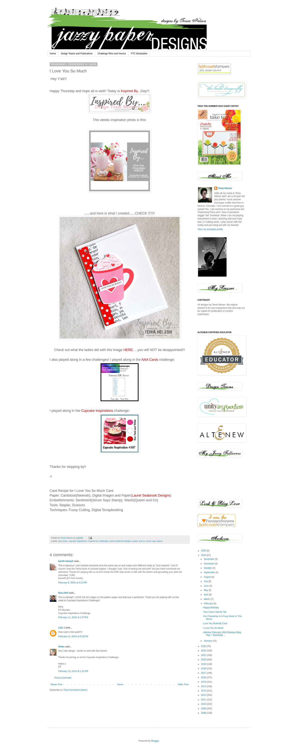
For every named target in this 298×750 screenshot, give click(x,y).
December (209, 559)
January (208, 640)
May (206, 590)
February (208, 603)
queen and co (138, 541)
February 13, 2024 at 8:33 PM (73, 636)
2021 (204, 655)
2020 (204, 659)
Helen (61, 646)
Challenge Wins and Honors (111, 53)
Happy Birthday (211, 607)
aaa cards (62, 541)
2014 (204, 686)
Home (53, 53)
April (206, 594)
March (207, 599)
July (206, 581)
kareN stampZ (65, 561)
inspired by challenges (98, 541)
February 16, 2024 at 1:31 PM (73, 671)
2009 (204, 708)
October (208, 568)
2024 (204, 555)
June (206, 586)
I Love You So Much (213, 628)
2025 (204, 550)
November (209, 563)
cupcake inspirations (77, 541)
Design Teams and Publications (77, 53)
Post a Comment (62, 677)
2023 (204, 646)
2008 (204, 713)
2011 (204, 699)
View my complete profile (210, 229)
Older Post (183, 684)
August (208, 577)
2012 (204, 695)
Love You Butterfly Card (215, 623)
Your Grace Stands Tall (214, 612)
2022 (204, 650)
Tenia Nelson (225, 188)
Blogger (155, 741)
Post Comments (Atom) (75, 690)
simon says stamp (154, 541)
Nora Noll (63, 593)
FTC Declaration (139, 53)
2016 (204, 677)
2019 (204, 664)
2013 (204, 690)
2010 (204, 704)
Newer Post (56, 684)
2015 (204, 681)
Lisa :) (61, 627)
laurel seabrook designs (120, 541)
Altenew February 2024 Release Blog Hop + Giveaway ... (222, 633)
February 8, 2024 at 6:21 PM (72, 582)
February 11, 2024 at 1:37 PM (73, 617)
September (210, 572)
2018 (204, 668)
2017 (204, 673)
